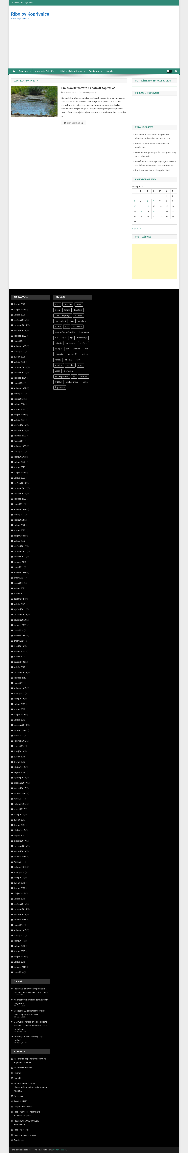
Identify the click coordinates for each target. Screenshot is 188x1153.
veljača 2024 (19, 420)
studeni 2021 (20, 557)
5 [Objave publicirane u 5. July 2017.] (147, 201)
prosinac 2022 (20, 488)
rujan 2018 (19, 736)
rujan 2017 (19, 799)
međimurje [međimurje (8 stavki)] (82, 338)
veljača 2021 (19, 604)
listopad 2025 (20, 336)
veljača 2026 (19, 315)
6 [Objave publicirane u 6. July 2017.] (153, 201)
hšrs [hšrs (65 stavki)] (72, 321)
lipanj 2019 (19, 699)
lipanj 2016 (19, 878)
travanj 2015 (19, 951)
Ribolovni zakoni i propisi (71, 71)
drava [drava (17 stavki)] (78, 304)
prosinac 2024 (20, 367)
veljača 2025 (19, 362)
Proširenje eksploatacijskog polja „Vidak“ (153, 170)
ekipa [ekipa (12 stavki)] (57, 310)
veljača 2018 (19, 772)
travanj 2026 (19, 304)
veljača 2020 (19, 667)
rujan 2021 (19, 567)
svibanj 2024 (19, 404)
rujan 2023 (19, 441)
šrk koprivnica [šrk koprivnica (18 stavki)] (72, 382)
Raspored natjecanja (23, 1106)
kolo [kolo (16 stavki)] (67, 326)
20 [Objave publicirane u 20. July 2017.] (154, 211)
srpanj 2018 (19, 746)
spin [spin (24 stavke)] (78, 360)
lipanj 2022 (19, 520)
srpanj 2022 (19, 515)
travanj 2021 (19, 593)
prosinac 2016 (20, 846)
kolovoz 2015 (20, 930)
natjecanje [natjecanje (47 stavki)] (71, 343)
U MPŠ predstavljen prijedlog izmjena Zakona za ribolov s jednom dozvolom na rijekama (155, 163)
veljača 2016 (19, 899)
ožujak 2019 (19, 714)
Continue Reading (73, 123)
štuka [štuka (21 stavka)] (85, 382)
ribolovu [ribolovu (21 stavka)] (68, 360)
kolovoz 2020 (20, 636)
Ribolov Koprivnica (30, 14)
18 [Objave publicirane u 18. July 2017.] (141, 211)
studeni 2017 (20, 788)
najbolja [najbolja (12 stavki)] (58, 343)
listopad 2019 (20, 678)
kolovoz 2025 (20, 346)
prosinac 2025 (20, 325)
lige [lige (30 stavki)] (71, 338)
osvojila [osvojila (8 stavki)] (58, 349)
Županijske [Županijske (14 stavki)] (60, 387)
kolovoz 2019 (20, 688)
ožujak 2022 (19, 536)
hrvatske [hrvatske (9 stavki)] (78, 315)
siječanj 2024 (20, 425)
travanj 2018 (19, 762)
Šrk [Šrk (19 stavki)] (74, 376)
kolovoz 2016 (20, 867)
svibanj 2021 (19, 588)
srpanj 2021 (19, 578)
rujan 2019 (19, 683)
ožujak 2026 (19, 309)
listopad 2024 (20, 378)
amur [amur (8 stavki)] (57, 304)
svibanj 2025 (19, 357)
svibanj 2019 (19, 704)
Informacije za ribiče (44, 71)
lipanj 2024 (19, 399)
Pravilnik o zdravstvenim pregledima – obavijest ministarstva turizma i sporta (152, 136)
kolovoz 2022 (20, 509)
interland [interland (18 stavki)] (82, 321)
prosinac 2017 (20, 783)
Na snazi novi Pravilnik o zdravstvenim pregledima (152, 145)
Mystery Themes (59, 1150)
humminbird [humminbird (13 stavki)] (60, 321)
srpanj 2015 (19, 935)
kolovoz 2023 (20, 446)
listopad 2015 (20, 920)
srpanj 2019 (19, 693)
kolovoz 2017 (20, 804)
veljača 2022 (19, 541)
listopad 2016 (20, 856)
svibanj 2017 (19, 820)
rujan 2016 (19, 862)
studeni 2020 (20, 620)
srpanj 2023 (19, 451)
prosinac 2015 (20, 909)
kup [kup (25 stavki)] (56, 338)
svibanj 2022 (19, 525)
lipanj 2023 (19, 457)
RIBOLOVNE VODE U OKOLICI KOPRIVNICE (26, 1123)
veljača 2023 (19, 478)
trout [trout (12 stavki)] (80, 365)
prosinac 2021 (20, 551)
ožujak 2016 (19, 893)
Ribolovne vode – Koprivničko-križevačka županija (27, 1114)
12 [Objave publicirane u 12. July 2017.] (148, 206)
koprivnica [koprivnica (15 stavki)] (77, 326)
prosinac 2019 (20, 672)
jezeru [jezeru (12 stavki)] (58, 326)
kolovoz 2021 (20, 572)
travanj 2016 (19, 888)
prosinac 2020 (20, 614)
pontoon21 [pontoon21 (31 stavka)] (72, 354)
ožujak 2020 (19, 662)
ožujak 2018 (19, 767)
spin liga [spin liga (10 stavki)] (58, 365)
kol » (139, 228)
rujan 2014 (19, 972)
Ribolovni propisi (21, 1130)
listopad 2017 (20, 793)
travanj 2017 (19, 825)
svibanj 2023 (19, 462)
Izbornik (17, 1073)
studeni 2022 (20, 493)
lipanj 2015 (19, 941)
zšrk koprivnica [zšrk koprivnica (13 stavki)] (61, 376)
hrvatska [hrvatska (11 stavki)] (78, 310)
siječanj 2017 (20, 841)
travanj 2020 (19, 657)
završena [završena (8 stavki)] (68, 371)
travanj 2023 (19, 467)
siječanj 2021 (20, 609)
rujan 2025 (19, 341)
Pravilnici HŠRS (20, 1101)
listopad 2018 (20, 730)
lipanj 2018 (19, 751)
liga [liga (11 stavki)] (64, 338)
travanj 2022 (19, 530)
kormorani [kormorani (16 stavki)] (84, 332)
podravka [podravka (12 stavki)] (59, 354)
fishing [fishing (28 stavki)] (67, 310)
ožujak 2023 (19, 472)
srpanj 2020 (19, 641)
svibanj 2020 (19, 651)
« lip (134, 228)
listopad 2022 (20, 499)
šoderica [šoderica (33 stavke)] (83, 376)
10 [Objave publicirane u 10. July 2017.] (135, 206)
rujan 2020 (19, 630)
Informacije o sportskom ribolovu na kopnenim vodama (30, 1061)
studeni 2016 (20, 851)
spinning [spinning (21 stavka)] (70, 365)
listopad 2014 (20, 967)
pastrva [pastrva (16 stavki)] (77, 349)
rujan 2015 (19, 925)
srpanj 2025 (19, 351)
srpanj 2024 (19, 394)
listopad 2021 (20, 562)
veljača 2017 (19, 835)
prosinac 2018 (20, 725)
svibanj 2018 (19, 757)
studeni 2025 (20, 330)
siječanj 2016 (20, 904)
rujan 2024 (19, 383)
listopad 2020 (20, 625)
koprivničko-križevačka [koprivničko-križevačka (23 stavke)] (65, 332)
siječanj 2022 (20, 546)
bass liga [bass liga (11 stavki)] (68, 304)
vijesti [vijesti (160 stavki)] (57, 371)
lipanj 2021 (19, 583)
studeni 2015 (20, 914)
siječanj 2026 (20, 320)
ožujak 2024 (19, 415)
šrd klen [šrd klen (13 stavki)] (58, 382)
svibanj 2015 (19, 946)
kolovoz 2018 (20, 741)
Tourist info (94, 71)
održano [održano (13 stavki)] (83, 343)
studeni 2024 (20, 373)
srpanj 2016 (19, 872)
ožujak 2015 (19, 957)
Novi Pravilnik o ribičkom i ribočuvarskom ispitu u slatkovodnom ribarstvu (30, 1087)
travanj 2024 (19, 409)
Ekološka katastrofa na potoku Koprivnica (88, 88)
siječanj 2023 (20, 483)
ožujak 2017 (19, 830)
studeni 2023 (20, 430)
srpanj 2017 (19, 809)
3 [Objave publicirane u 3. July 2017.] (134, 201)
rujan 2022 (19, 504)
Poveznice (23, 71)
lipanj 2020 (19, 646)
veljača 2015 (19, 962)
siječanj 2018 (20, 778)
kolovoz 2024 (20, 388)
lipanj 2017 (19, 814)
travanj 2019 (19, 709)
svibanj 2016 (19, 883)
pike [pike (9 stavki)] (86, 349)
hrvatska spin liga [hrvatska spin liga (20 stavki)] (62, 315)
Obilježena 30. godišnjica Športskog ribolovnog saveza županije (155, 154)
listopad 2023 (20, 436)
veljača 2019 (19, 720)
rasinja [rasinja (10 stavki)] (85, 354)
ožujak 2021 (19, 599)
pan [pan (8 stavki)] (67, 349)
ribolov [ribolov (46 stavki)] (58, 360)
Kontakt (109, 71)
